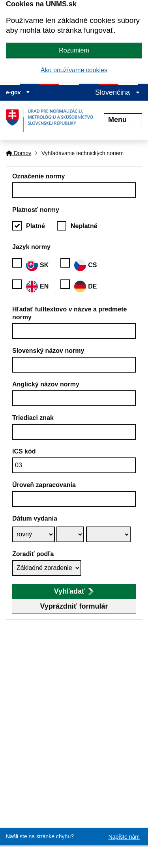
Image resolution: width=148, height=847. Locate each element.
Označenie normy (38, 176)
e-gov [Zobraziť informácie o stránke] (18, 92)
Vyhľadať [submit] (74, 591)
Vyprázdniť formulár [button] (74, 606)
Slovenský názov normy (48, 350)
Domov (18, 153)
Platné (35, 226)
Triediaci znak (33, 417)
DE (85, 286)
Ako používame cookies (74, 70)
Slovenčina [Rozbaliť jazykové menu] (117, 92)
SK (37, 265)
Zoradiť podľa (33, 554)
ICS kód (24, 451)
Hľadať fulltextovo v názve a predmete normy (69, 313)
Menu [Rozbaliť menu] (123, 120)
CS (85, 265)
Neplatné (84, 226)
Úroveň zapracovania (44, 485)
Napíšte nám (124, 837)
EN (37, 286)
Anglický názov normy (45, 384)
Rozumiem (74, 50)
